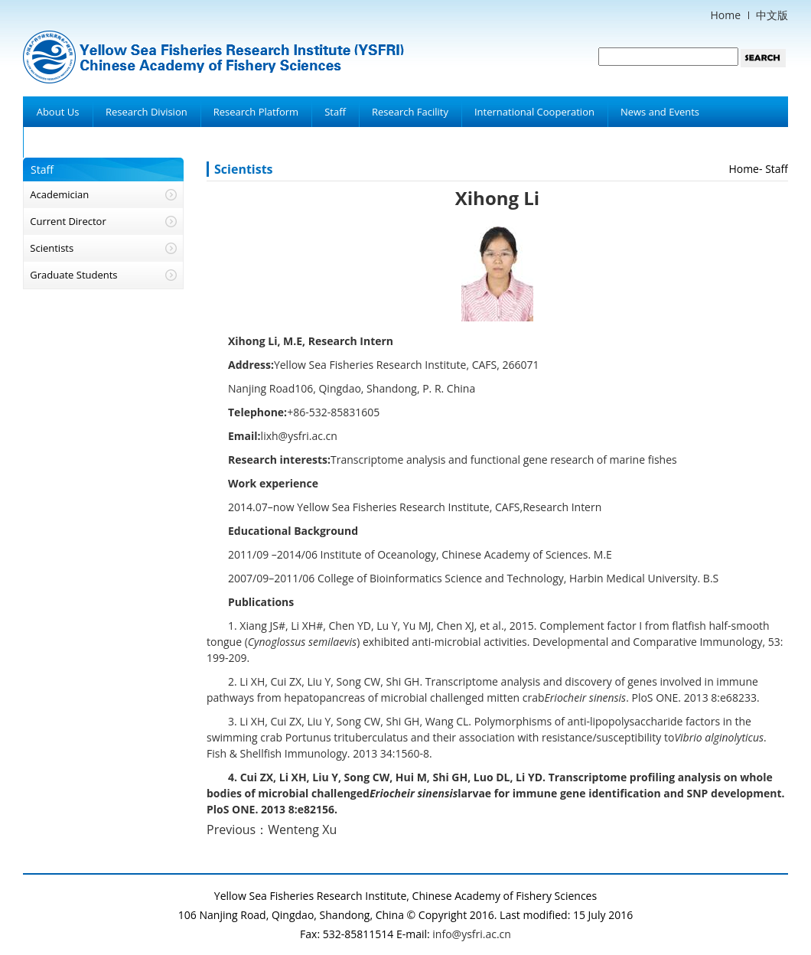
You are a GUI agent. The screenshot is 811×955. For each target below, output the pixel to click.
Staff (335, 112)
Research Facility (410, 112)
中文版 (772, 15)
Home (725, 15)
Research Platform (255, 112)
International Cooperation (534, 112)
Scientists (51, 248)
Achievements (68, 142)
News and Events (659, 112)
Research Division (146, 112)
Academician (59, 194)
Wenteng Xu (302, 829)
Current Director (68, 221)
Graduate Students (73, 275)
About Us (58, 112)
